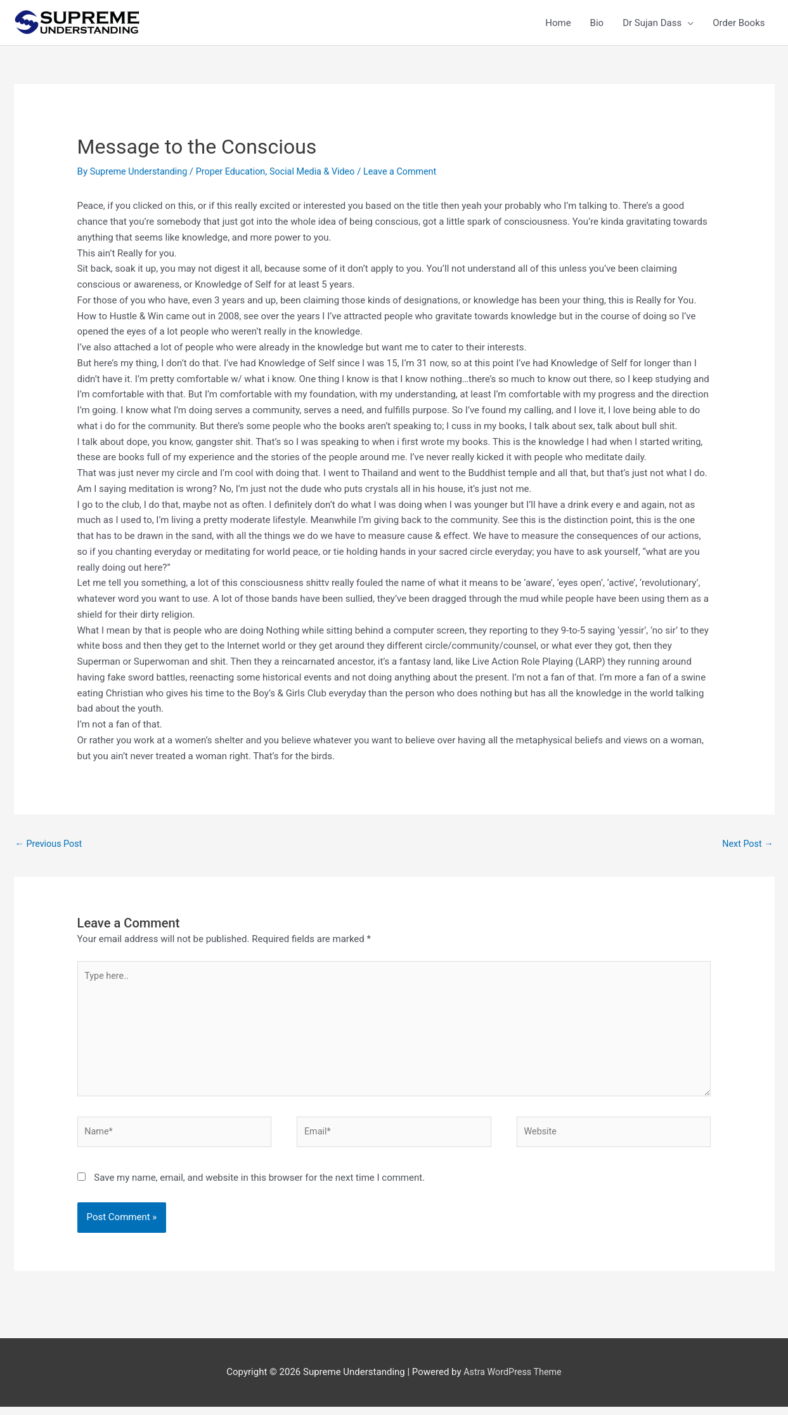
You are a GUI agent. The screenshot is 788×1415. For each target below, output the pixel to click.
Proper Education (236, 171)
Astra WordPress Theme (513, 1380)
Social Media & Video (321, 171)
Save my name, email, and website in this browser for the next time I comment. (259, 1186)
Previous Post (50, 844)
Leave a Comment (413, 171)
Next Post (746, 844)
